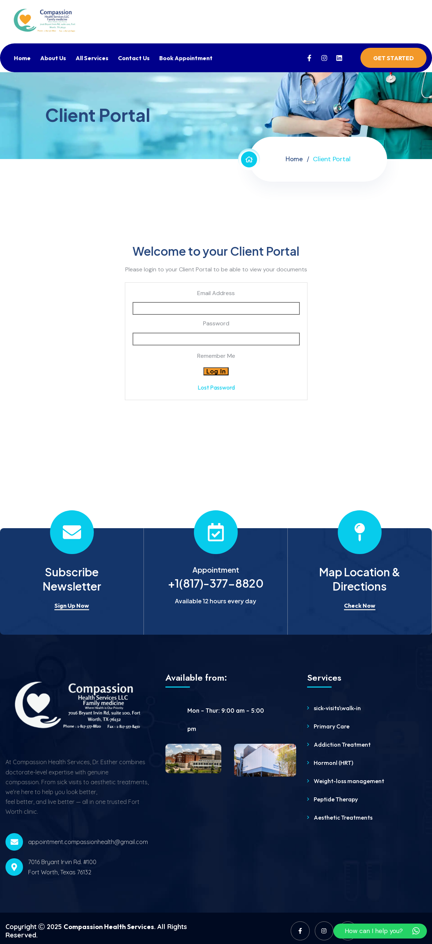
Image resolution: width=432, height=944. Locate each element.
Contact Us (134, 58)
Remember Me (216, 356)
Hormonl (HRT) (333, 762)
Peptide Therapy (336, 799)
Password (216, 323)
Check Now (359, 605)
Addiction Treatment (342, 744)
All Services (92, 58)
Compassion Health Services (109, 926)
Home (22, 58)
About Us (53, 58)
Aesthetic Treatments (343, 817)
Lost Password (216, 387)
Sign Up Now (71, 605)
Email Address (216, 293)
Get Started (393, 58)
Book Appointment (186, 58)
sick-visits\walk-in (337, 708)
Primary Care (331, 726)
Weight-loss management (349, 781)
